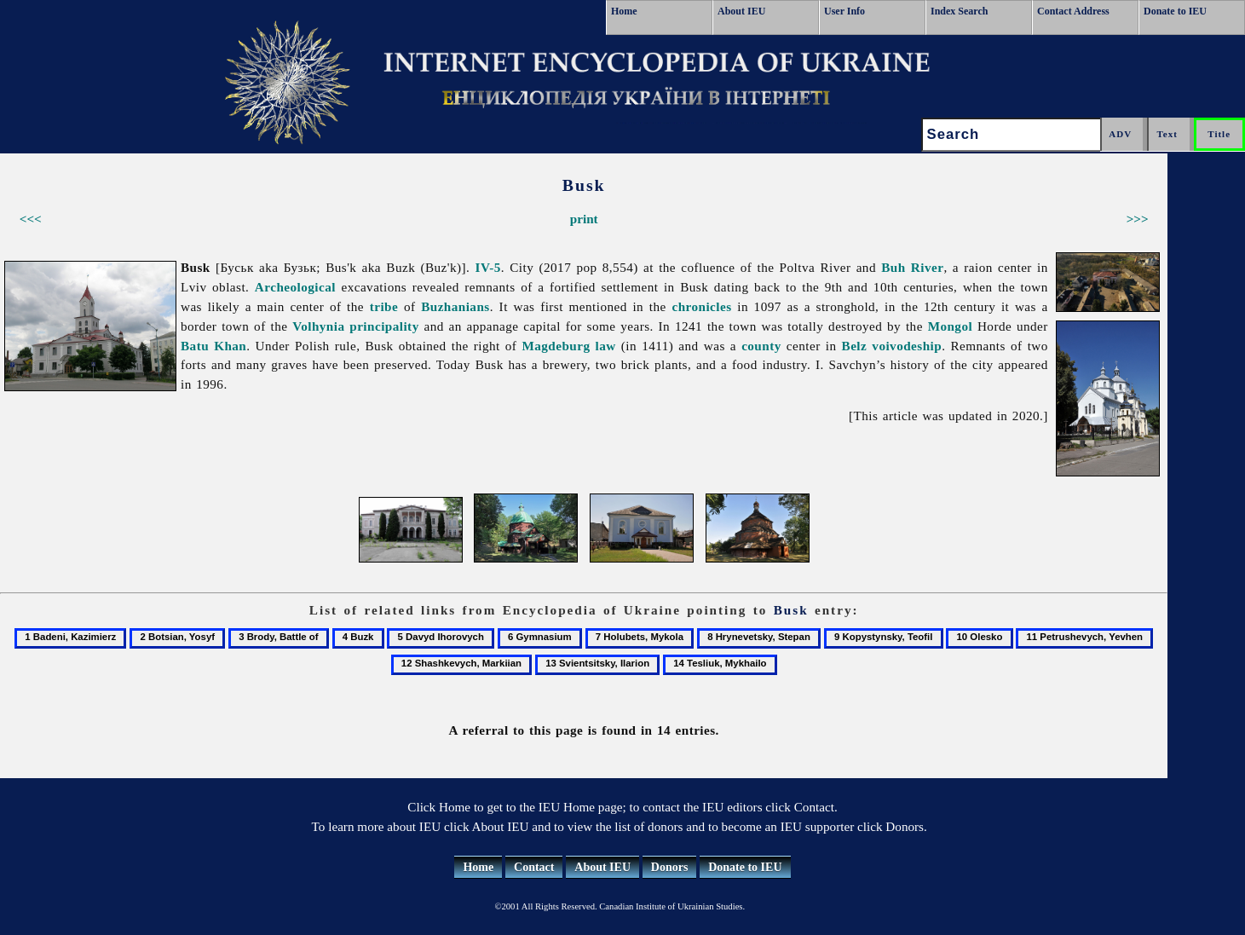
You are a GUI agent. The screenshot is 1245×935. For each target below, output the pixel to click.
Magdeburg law (568, 345)
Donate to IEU (1175, 11)
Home (624, 11)
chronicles (701, 306)
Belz (854, 345)
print (584, 218)
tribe (384, 306)
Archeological (295, 287)
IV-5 (488, 267)
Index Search (959, 11)
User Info (844, 11)
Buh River (912, 267)
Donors (670, 867)
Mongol (950, 326)
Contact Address (1073, 11)
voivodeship (907, 345)
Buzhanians (455, 306)
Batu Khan (213, 345)
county (761, 345)
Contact (534, 867)
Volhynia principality (355, 326)
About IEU (741, 11)
